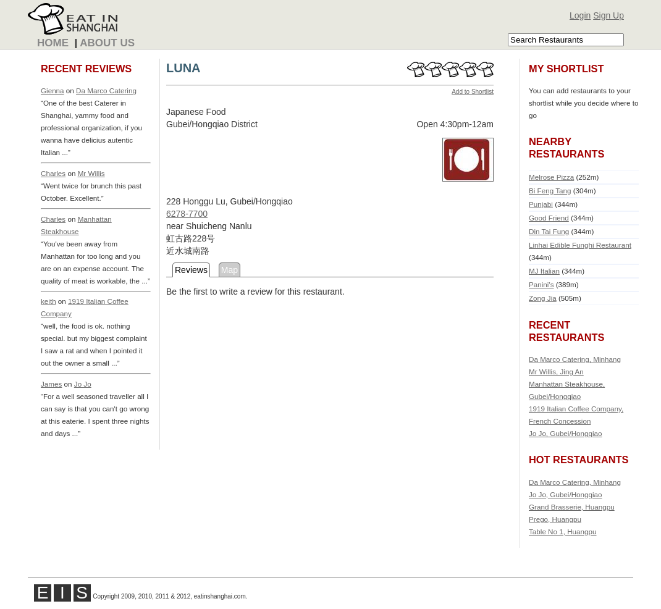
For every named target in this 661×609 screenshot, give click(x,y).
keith (48, 301)
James (51, 384)
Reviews (191, 270)
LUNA (183, 68)
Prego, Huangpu (555, 519)
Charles (53, 173)
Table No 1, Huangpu (563, 531)
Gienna (52, 90)
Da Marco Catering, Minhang (575, 359)
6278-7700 (187, 214)
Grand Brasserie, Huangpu (572, 507)
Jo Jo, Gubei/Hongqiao (565, 433)
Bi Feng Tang (550, 191)
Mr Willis (91, 173)
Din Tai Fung (549, 231)
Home (53, 43)
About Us (107, 43)
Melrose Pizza (551, 177)
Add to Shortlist (473, 91)
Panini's (541, 284)
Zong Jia (543, 298)
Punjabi (541, 204)
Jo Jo (82, 384)
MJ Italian (544, 271)
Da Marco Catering (106, 90)
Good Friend (549, 218)
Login (580, 15)
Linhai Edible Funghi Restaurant (580, 245)
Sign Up (608, 15)
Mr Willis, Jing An (556, 372)
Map (229, 270)
